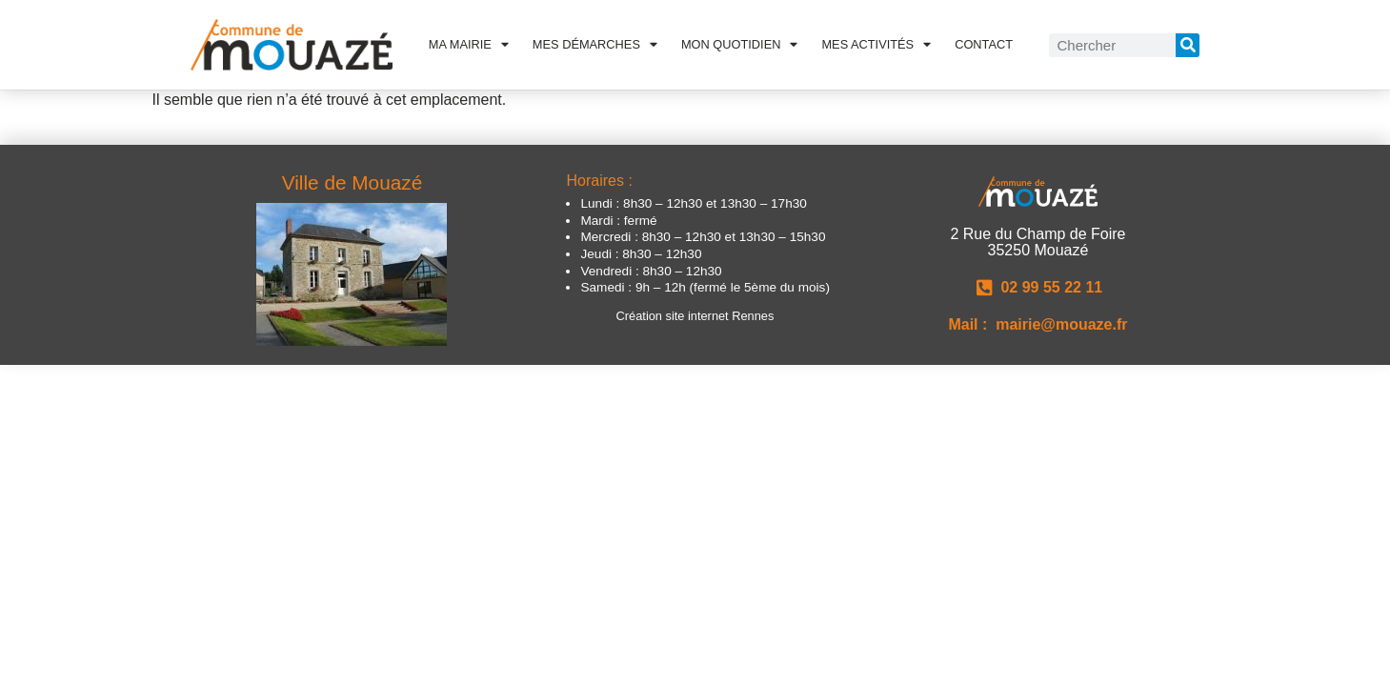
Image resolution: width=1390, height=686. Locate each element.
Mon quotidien (739, 44)
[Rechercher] (1187, 45)
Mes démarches (595, 44)
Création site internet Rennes (695, 316)
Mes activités (876, 44)
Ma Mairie (469, 44)
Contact (984, 44)
